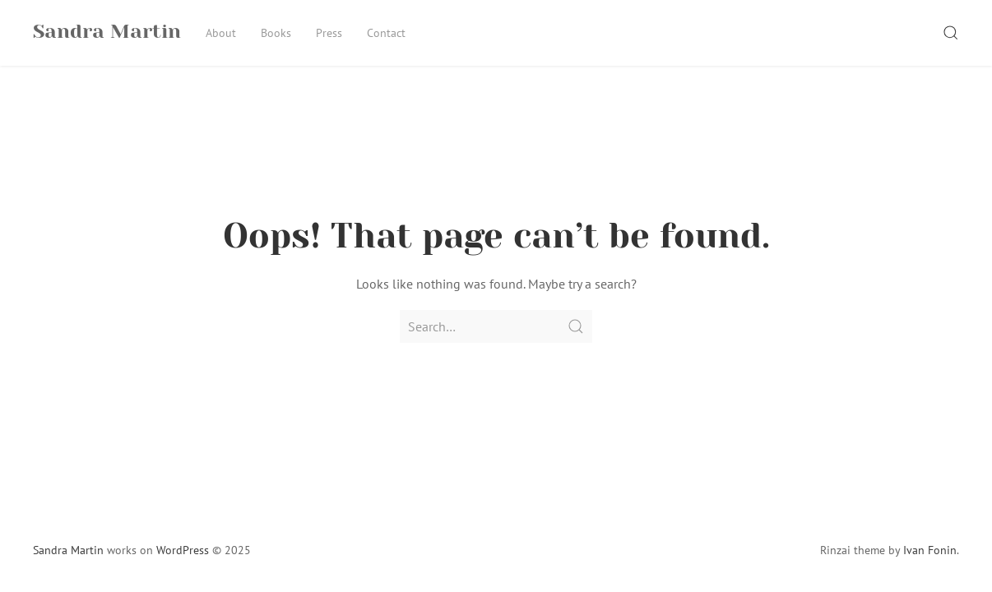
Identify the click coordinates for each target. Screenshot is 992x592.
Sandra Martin (68, 550)
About (221, 32)
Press (329, 32)
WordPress (182, 550)
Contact (386, 32)
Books (276, 32)
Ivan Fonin (930, 550)
